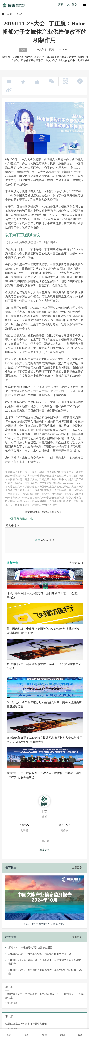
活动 (26, 1033)
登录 (37, 540)
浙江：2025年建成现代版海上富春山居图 (30, 947)
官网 (62, 1033)
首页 (9, 14)
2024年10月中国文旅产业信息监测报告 (44, 924)
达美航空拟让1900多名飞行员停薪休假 (26, 1023)
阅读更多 (44, 849)
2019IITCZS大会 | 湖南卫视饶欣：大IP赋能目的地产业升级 (39, 954)
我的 (80, 1033)
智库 (44, 1033)
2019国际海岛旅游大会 (19, 518)
